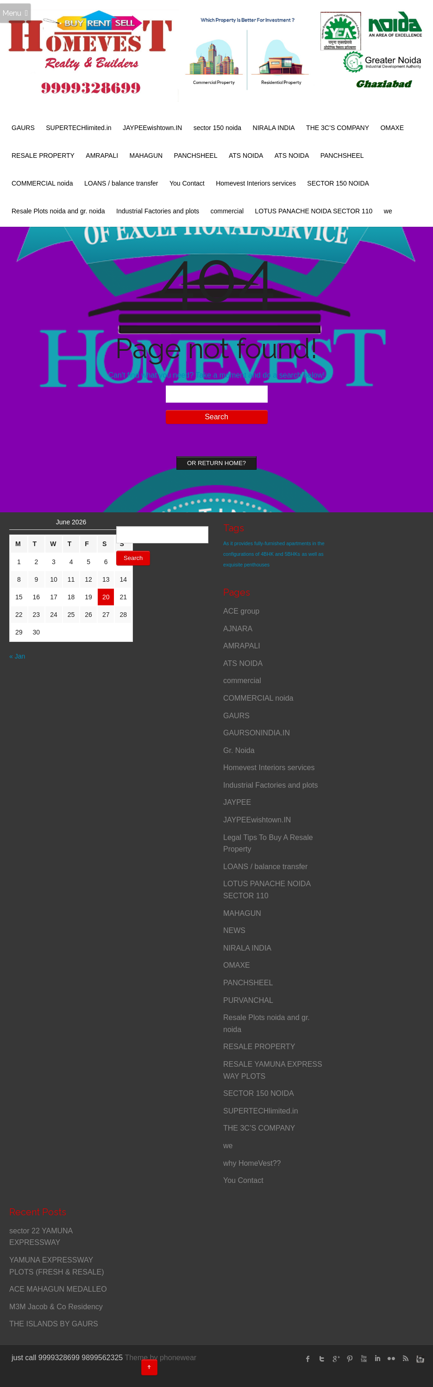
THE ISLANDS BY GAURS (53, 1324)
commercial (227, 211)
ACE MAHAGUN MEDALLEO (58, 1289)
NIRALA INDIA (274, 127)
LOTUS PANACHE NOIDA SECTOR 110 (314, 211)
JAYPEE (237, 802)
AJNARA (237, 629)
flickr (391, 1359)
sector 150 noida (218, 127)
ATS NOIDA (246, 155)
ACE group (241, 611)
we (388, 211)
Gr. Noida (239, 750)
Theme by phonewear (160, 1358)
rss (405, 1359)
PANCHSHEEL (196, 155)
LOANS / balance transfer (121, 183)
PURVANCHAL (248, 1000)
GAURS (23, 127)
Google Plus (336, 1359)
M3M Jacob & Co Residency (56, 1307)
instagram (419, 1359)
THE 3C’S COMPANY (337, 127)
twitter (322, 1359)
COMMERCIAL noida (42, 183)
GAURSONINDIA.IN (256, 733)
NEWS (234, 930)
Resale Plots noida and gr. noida (58, 211)
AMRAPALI (102, 155)
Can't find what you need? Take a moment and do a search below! (216, 375)
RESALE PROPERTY (43, 155)
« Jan (17, 656)
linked (377, 1359)
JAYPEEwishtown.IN (152, 127)
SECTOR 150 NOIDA (338, 183)
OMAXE (392, 127)
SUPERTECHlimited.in (78, 127)
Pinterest (350, 1359)
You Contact (187, 183)
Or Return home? (216, 463)
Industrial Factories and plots (157, 211)
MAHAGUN (146, 155)
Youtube (363, 1359)
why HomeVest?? (252, 1163)
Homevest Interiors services (256, 183)
